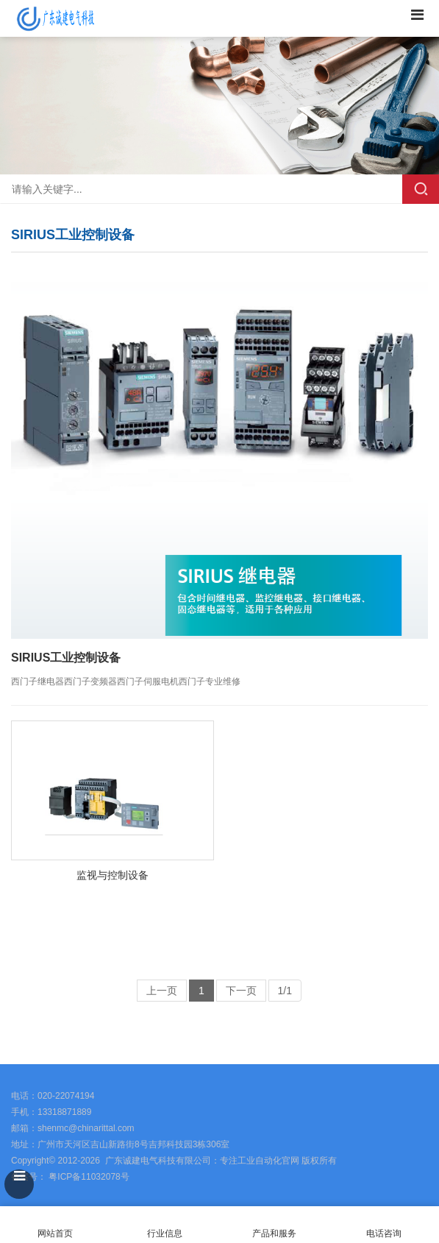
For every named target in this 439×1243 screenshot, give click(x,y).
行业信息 (164, 1233)
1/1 (285, 990)
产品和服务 (274, 1233)
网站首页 (55, 1225)
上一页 (161, 990)
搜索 (420, 189)
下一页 (241, 990)
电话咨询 (384, 1225)
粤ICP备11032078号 (87, 1177)
